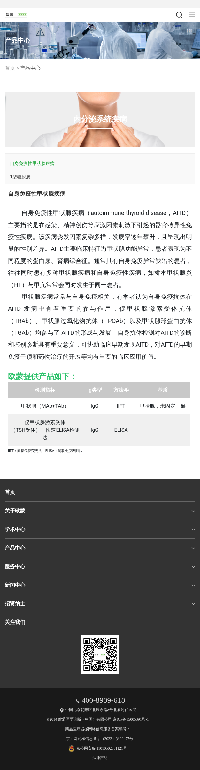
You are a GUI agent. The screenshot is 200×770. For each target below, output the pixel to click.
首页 (10, 68)
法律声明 (100, 758)
